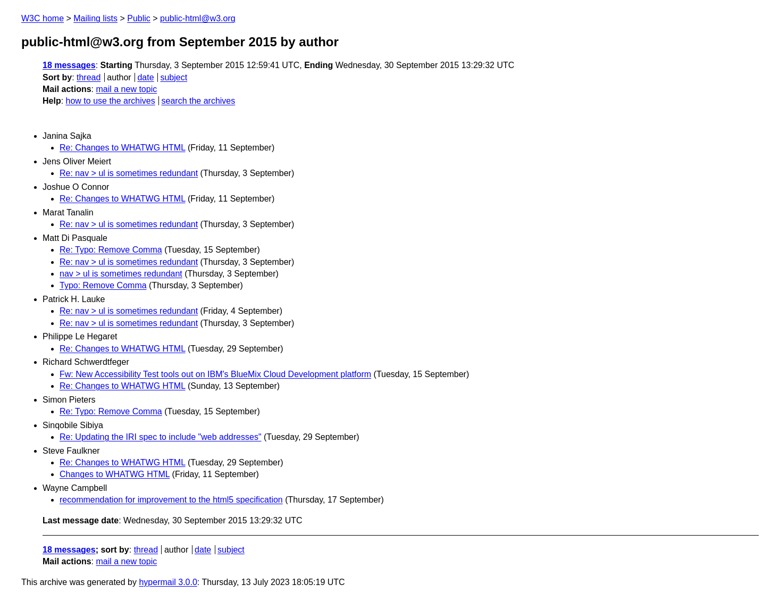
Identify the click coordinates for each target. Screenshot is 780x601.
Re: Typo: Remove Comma (111, 249)
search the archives (199, 100)
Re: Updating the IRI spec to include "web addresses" (161, 436)
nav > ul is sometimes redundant (121, 273)
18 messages (69, 65)
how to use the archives (110, 100)
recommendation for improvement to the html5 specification (171, 499)
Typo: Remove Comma (103, 285)
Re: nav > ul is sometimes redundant (129, 173)
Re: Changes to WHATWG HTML (123, 147)
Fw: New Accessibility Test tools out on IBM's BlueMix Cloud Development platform (215, 374)
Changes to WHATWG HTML (115, 474)
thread (88, 77)
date (145, 77)
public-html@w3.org (198, 18)
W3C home (42, 18)
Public (138, 18)
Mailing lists (95, 18)
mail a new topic (126, 89)
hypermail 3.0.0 (168, 582)
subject (173, 77)
